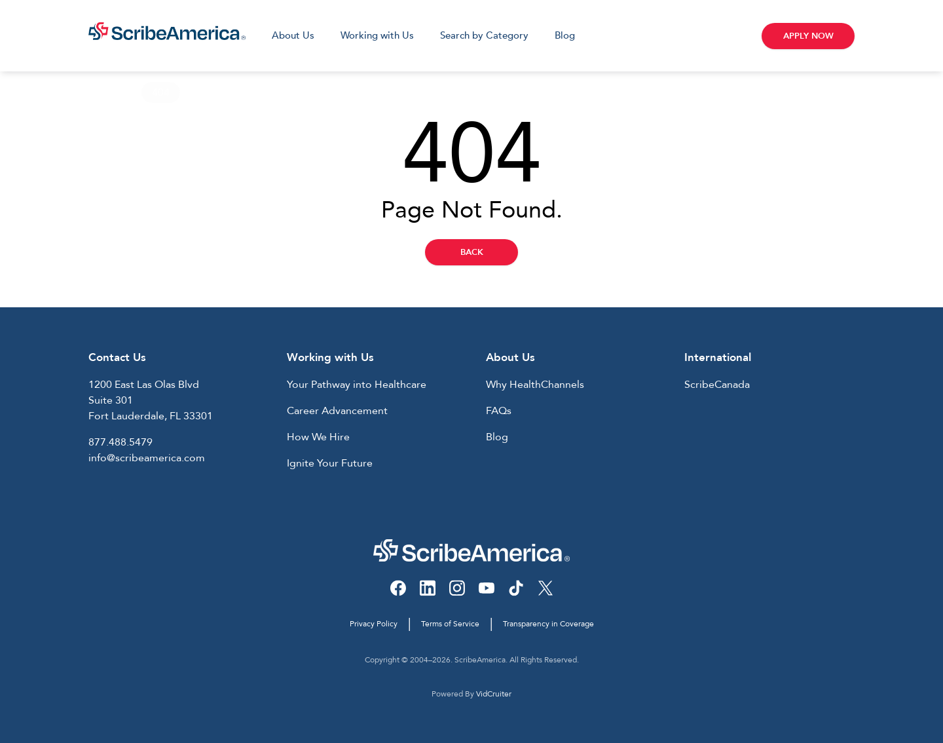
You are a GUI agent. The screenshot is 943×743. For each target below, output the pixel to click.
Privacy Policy (374, 624)
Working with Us (377, 35)
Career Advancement (337, 411)
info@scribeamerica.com (146, 458)
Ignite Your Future (330, 463)
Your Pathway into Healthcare (356, 384)
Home (103, 92)
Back (471, 252)
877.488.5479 (120, 442)
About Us (293, 35)
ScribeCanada (717, 384)
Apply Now (808, 36)
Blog (565, 35)
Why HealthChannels (535, 384)
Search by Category (484, 35)
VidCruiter (493, 694)
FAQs (498, 411)
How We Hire (318, 437)
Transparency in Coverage (548, 624)
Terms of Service (450, 624)
